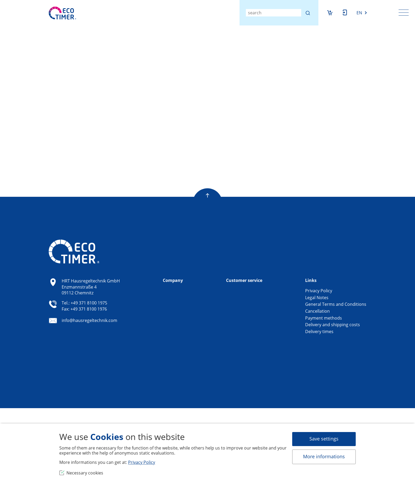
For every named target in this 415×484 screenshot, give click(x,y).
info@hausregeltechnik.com (89, 321)
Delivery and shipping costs (332, 325)
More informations (324, 456)
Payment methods (323, 318)
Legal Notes (316, 297)
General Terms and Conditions (335, 304)
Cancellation (317, 311)
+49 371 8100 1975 (89, 303)
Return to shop (104, 156)
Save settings (324, 438)
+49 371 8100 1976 (88, 309)
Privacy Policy (318, 291)
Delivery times (319, 331)
